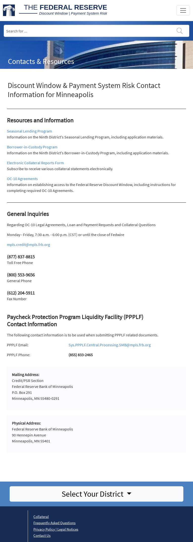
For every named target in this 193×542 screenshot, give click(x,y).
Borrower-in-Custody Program (32, 146)
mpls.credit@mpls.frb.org (28, 244)
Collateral (41, 516)
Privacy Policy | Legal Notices (55, 529)
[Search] (96, 31)
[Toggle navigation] (183, 10)
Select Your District (93, 494)
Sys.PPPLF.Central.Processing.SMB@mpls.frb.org (110, 344)
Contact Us (41, 535)
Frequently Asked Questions (54, 522)
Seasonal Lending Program (29, 131)
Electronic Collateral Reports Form (35, 162)
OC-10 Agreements (22, 178)
